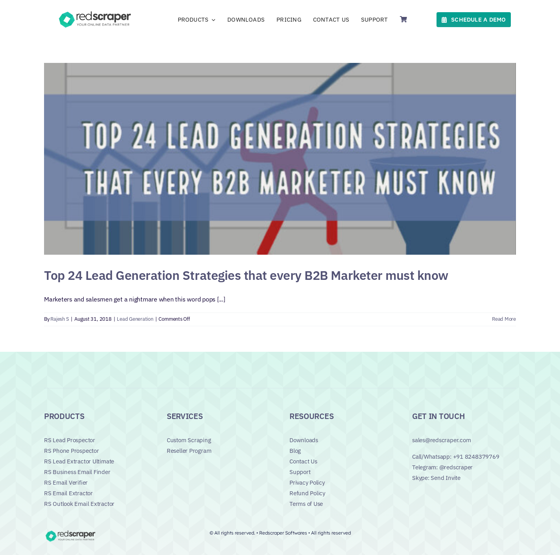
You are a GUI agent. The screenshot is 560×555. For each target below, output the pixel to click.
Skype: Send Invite (436, 477)
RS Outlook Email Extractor (79, 503)
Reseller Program (189, 450)
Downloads (303, 440)
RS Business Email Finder (77, 472)
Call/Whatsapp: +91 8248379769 (455, 456)
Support (299, 472)
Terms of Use (306, 503)
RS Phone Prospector (71, 450)
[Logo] (96, 13)
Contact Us (303, 461)
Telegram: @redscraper (442, 467)
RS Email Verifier (66, 482)
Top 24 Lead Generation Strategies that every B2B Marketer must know (246, 275)
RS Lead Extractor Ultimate (79, 461)
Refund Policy (307, 493)
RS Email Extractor (68, 493)
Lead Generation (135, 319)
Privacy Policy (307, 482)
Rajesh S (59, 319)
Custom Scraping (189, 440)
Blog (295, 450)
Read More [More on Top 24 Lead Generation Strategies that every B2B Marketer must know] (504, 319)
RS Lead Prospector (69, 440)
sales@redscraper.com (441, 440)
